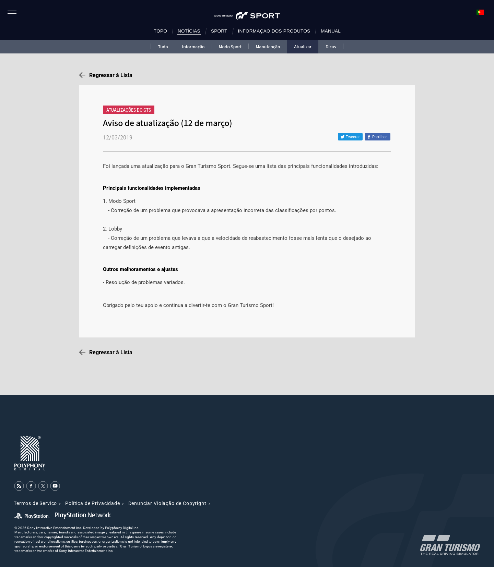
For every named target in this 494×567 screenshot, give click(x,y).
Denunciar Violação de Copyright (167, 503)
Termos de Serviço (35, 503)
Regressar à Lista (110, 75)
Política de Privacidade (92, 503)
